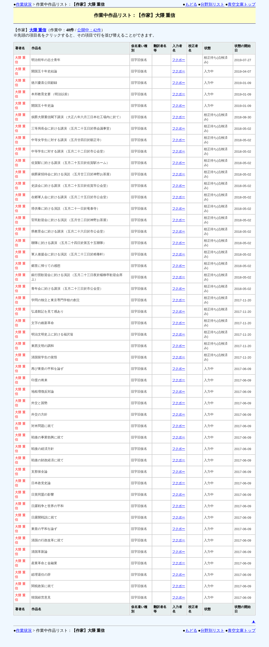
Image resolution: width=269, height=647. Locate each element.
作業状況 (24, 4)
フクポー (178, 60)
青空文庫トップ (242, 4)
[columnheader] (22, 48)
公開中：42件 (89, 30)
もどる (191, 4)
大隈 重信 (37, 30)
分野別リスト (212, 4)
